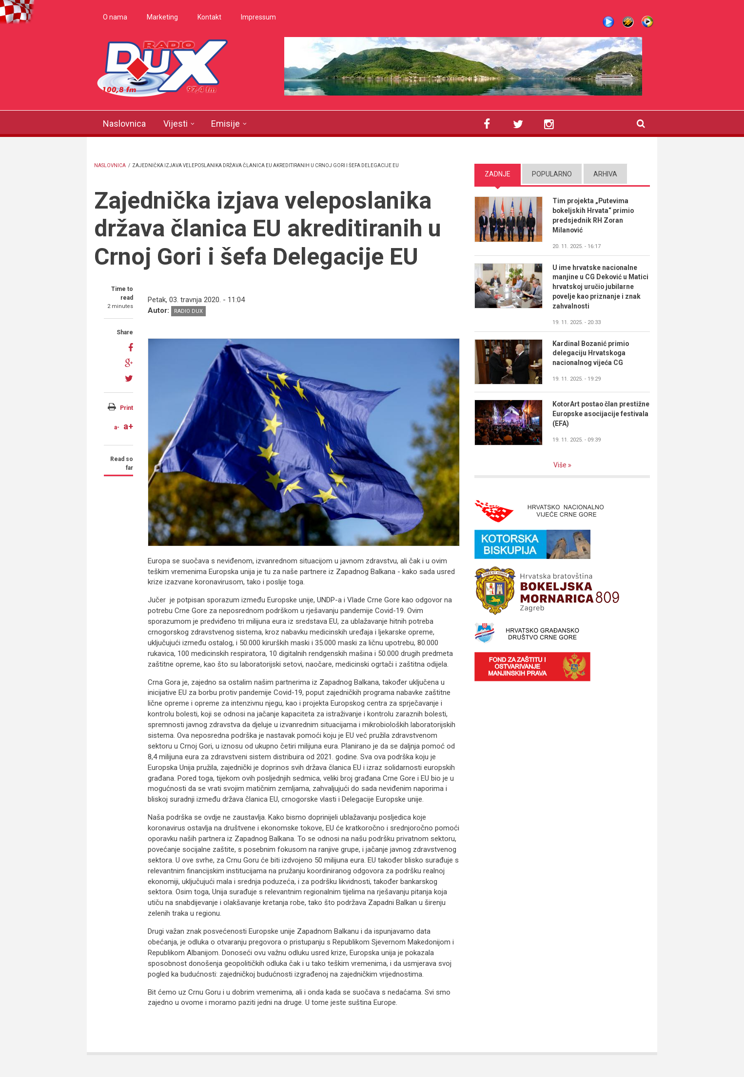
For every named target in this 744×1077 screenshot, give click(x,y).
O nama (115, 17)
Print (126, 407)
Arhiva (605, 174)
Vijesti (175, 123)
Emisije (225, 123)
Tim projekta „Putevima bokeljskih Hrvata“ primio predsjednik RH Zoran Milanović (593, 215)
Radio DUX (188, 311)
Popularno (552, 174)
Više (560, 465)
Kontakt (209, 17)
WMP (647, 22)
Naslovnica (124, 123)
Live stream (608, 22)
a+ (128, 426)
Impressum (258, 17)
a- (116, 427)
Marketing (162, 17)
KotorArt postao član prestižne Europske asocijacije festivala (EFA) (593, 414)
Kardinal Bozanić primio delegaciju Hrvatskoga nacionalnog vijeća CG (591, 353)
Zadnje (497, 174)
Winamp (628, 22)
